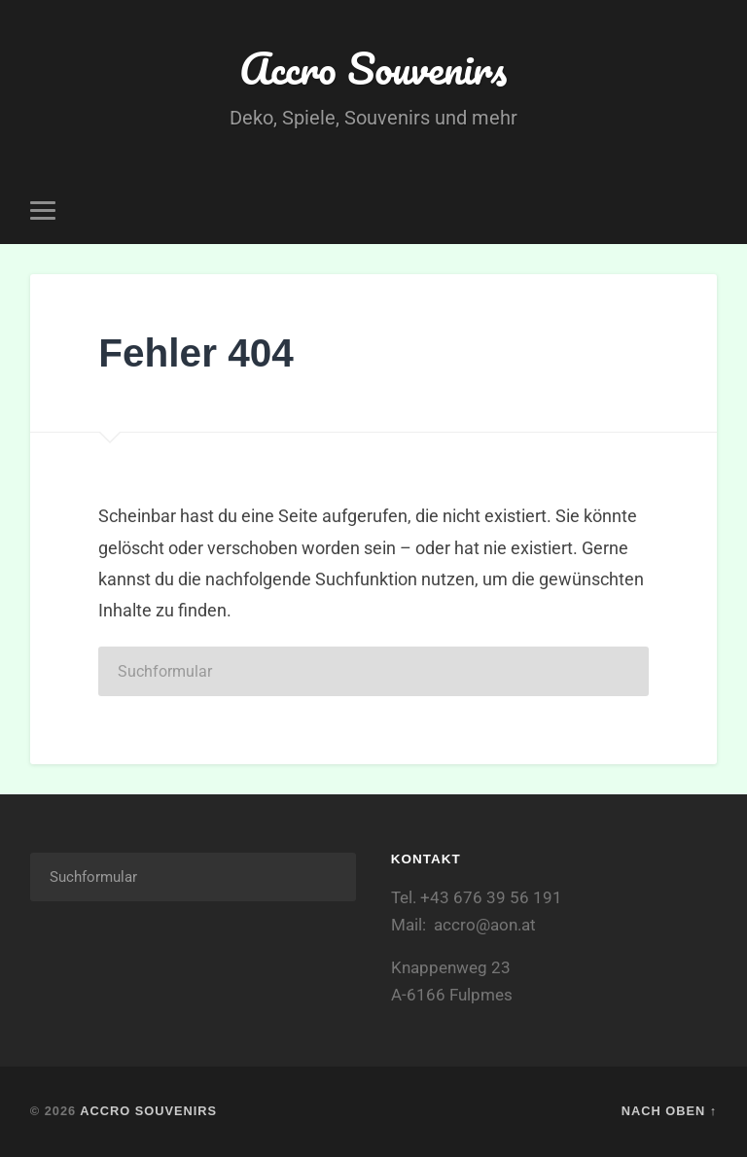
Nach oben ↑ (669, 1111)
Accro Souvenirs (373, 67)
